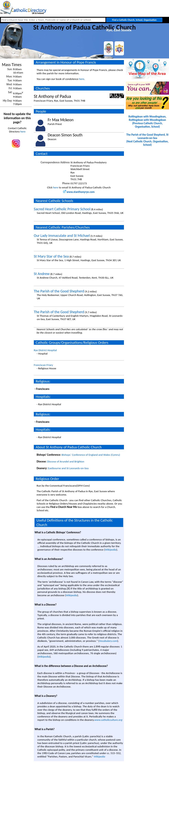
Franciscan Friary (43, 365)
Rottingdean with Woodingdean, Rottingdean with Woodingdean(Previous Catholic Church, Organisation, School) (147, 121)
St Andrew (42, 273)
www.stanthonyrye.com (79, 192)
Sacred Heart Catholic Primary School (62, 209)
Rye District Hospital (45, 350)
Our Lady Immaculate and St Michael (62, 235)
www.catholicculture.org (108, 720)
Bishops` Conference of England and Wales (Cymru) (91, 454)
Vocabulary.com (108, 641)
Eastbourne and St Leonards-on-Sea (68, 468)
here (23, 131)
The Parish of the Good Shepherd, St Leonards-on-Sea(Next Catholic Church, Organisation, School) (147, 139)
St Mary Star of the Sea (51, 256)
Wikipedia (110, 549)
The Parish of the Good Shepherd (59, 291)
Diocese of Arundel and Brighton (65, 461)
